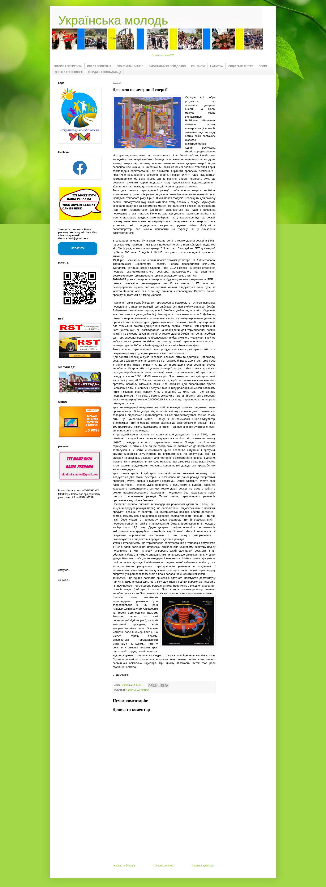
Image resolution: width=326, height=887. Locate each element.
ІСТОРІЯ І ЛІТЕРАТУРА (68, 66)
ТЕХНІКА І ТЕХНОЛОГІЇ (69, 72)
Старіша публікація (203, 865)
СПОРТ (263, 66)
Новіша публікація (124, 865)
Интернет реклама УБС (163, 55)
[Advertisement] (164, 832)
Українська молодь (113, 20)
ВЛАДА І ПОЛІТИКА (99, 66)
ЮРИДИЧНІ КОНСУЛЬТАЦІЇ (104, 72)
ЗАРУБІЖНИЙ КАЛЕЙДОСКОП (167, 66)
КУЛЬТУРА (216, 66)
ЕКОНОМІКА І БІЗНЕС (130, 66)
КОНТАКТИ (198, 66)
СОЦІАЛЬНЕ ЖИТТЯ (240, 66)
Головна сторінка (163, 865)
